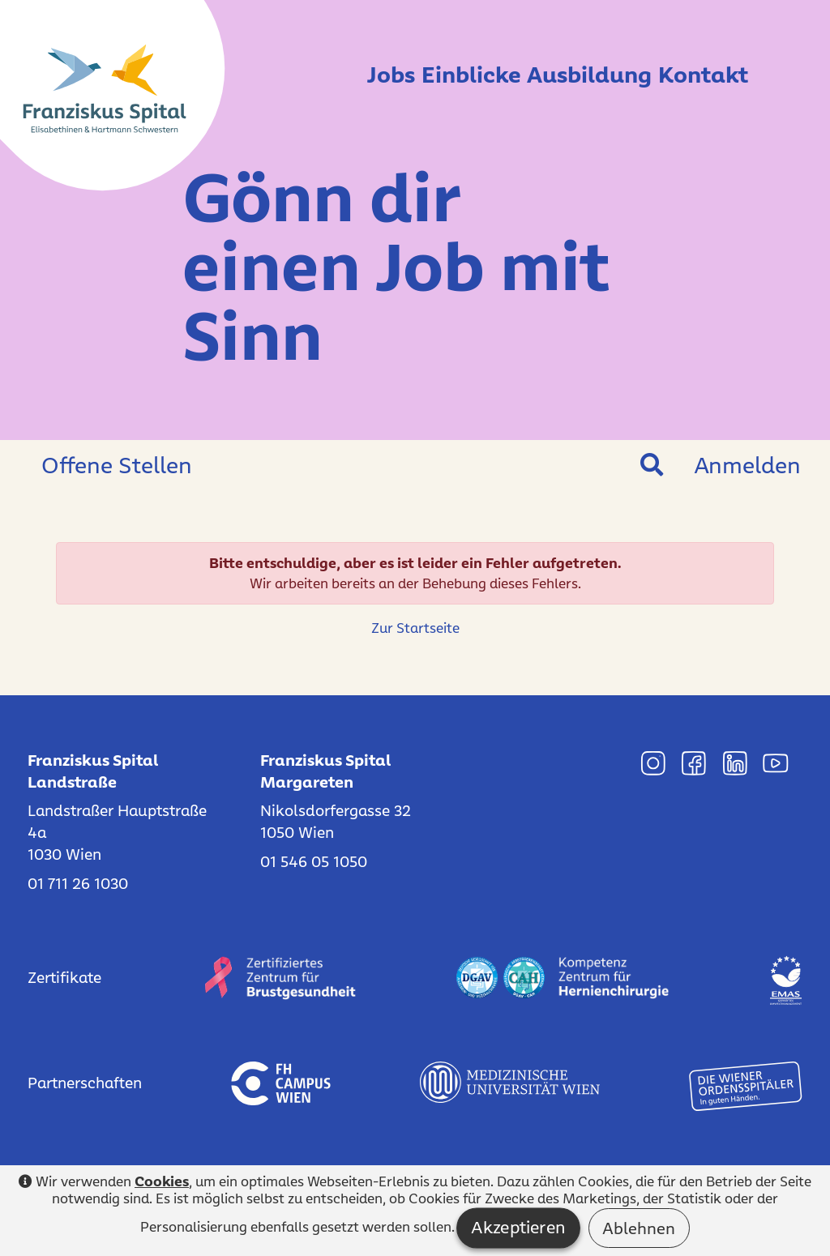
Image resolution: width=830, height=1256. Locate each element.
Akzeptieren (518, 1227)
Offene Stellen (116, 465)
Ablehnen (638, 1228)
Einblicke (423, 74)
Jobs (320, 74)
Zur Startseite (415, 628)
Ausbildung (565, 74)
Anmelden (747, 465)
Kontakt (703, 74)
